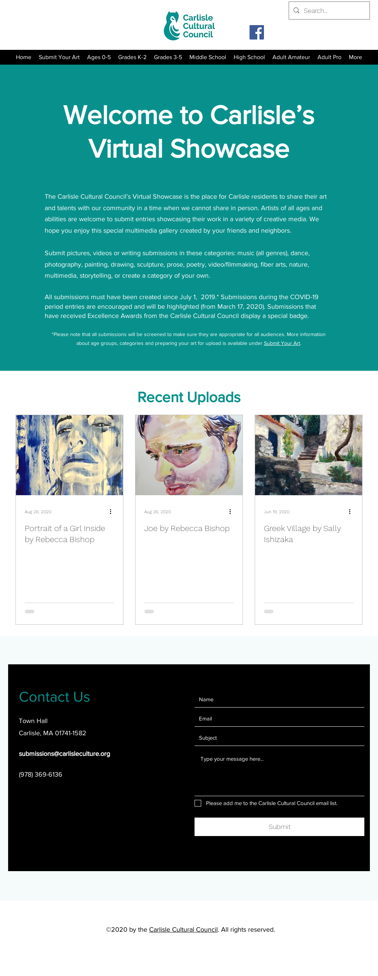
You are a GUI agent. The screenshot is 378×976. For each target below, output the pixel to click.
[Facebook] (257, 32)
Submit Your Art (282, 343)
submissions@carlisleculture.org (64, 753)
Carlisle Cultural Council (183, 929)
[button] (132, 57)
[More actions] (113, 511)
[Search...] (329, 11)
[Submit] (279, 827)
